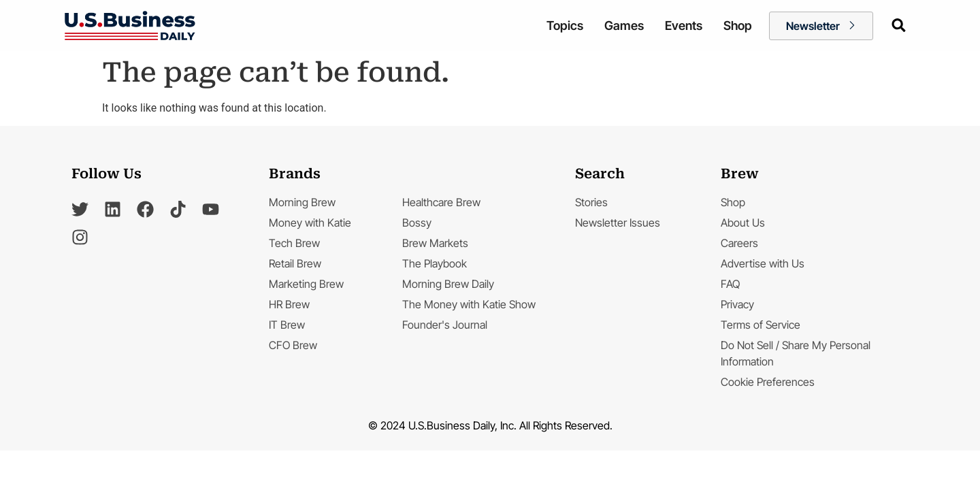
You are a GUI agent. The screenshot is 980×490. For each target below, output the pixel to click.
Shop (737, 25)
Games (624, 25)
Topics (564, 25)
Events (683, 25)
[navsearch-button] (897, 24)
